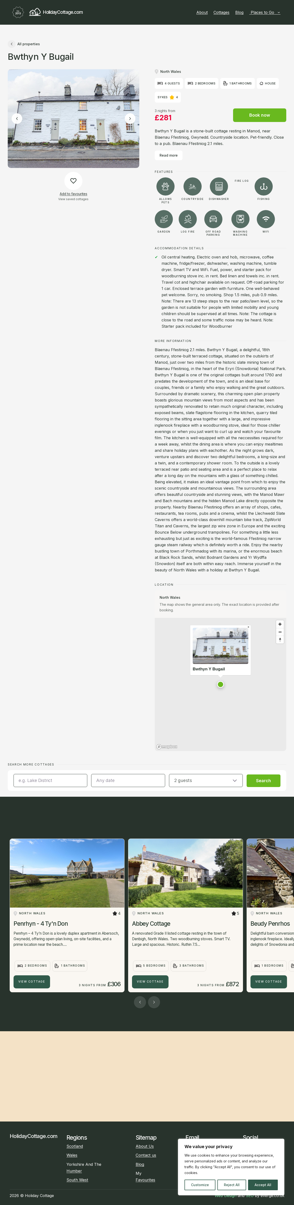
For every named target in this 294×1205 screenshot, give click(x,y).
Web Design (225, 1195)
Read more (169, 155)
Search (263, 780)
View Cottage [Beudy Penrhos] (268, 981)
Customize (200, 1185)
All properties (24, 44)
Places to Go (265, 12)
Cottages (221, 12)
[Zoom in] (280, 624)
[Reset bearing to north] (280, 640)
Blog (239, 12)
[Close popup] (248, 627)
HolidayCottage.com (46, 12)
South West (77, 1179)
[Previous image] (17, 118)
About (202, 12)
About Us (145, 1146)
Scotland (74, 1146)
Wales (71, 1155)
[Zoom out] (280, 632)
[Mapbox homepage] (166, 747)
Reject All (232, 1185)
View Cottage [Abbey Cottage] (150, 981)
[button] (220, 684)
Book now (259, 115)
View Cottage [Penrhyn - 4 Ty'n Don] (31, 981)
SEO (250, 1195)
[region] (231, 1167)
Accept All (263, 1185)
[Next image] (130, 118)
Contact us (146, 1155)
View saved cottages (73, 199)
